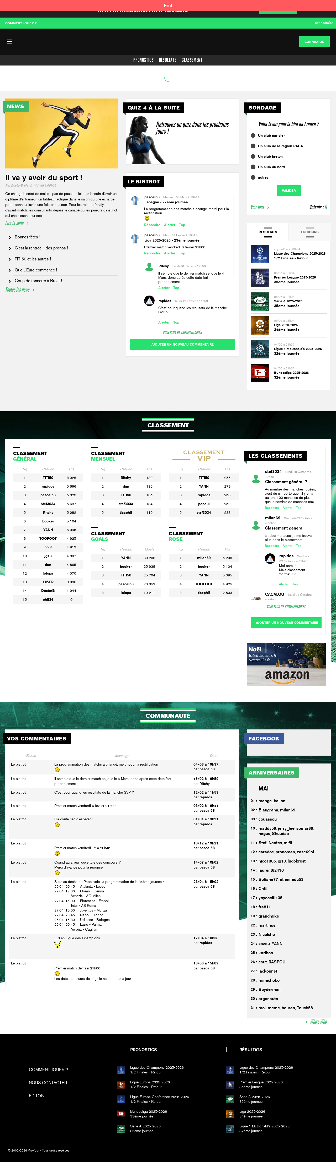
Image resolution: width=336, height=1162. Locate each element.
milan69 (204, 558)
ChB (263, 888)
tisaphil (126, 512)
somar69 (304, 828)
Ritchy (164, 266)
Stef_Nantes (270, 842)
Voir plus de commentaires (182, 332)
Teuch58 (305, 1007)
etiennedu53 (291, 879)
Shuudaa (280, 833)
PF (168, 42)
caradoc (266, 851)
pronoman (285, 851)
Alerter (169, 225)
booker (48, 521)
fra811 (265, 906)
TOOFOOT (48, 538)
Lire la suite (14, 223)
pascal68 (152, 197)
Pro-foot (42, 1049)
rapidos (165, 301)
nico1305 (267, 861)
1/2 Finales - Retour (291, 258)
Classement (192, 60)
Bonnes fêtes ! (27, 236)
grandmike (269, 916)
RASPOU (277, 961)
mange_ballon (272, 800)
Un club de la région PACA (280, 146)
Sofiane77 (268, 879)
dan (48, 565)
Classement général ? (286, 481)
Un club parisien (272, 135)
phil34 (48, 599)
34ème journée (287, 330)
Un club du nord (271, 167)
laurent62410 (271, 870)
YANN (48, 530)
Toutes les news (17, 289)
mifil (288, 842)
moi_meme (269, 1007)
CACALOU (274, 594)
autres (263, 177)
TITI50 (48, 478)
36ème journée (174, 1128)
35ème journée (287, 282)
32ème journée (287, 353)
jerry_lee (286, 828)
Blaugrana (268, 810)
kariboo (266, 952)
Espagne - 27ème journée (166, 202)
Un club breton (270, 156)
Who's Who (318, 1021)
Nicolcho (267, 934)
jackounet (268, 971)
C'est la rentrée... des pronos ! (41, 248)
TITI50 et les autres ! (33, 259)
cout (48, 547)
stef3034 (48, 504)
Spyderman (270, 989)
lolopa (48, 573)
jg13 (48, 556)
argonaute (268, 998)
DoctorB (48, 590)
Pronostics (143, 60)
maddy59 (267, 828)
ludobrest (297, 861)
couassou (268, 819)
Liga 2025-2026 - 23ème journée (172, 240)
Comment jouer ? (48, 1069)
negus (264, 833)
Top (182, 225)
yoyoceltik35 (270, 897)
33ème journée (174, 1114)
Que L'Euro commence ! (36, 270)
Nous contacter (48, 1082)
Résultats (168, 60)
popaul (204, 504)
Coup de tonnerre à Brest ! (38, 280)
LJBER (48, 582)
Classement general (284, 528)
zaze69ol (305, 851)
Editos (36, 1095)
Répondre (152, 225)
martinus (267, 925)
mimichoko (269, 980)
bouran (288, 1007)
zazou (264, 943)
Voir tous (257, 207)
